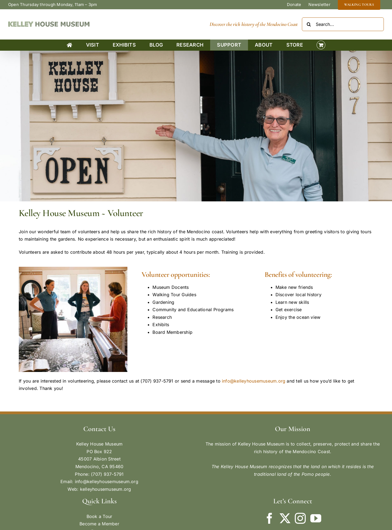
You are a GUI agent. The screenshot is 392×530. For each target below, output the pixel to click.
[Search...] (343, 24)
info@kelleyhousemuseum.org (253, 381)
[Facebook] (269, 518)
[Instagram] (300, 518)
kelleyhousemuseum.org (105, 489)
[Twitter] (285, 518)
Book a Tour (99, 516)
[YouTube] (315, 518)
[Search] (309, 24)
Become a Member (99, 523)
